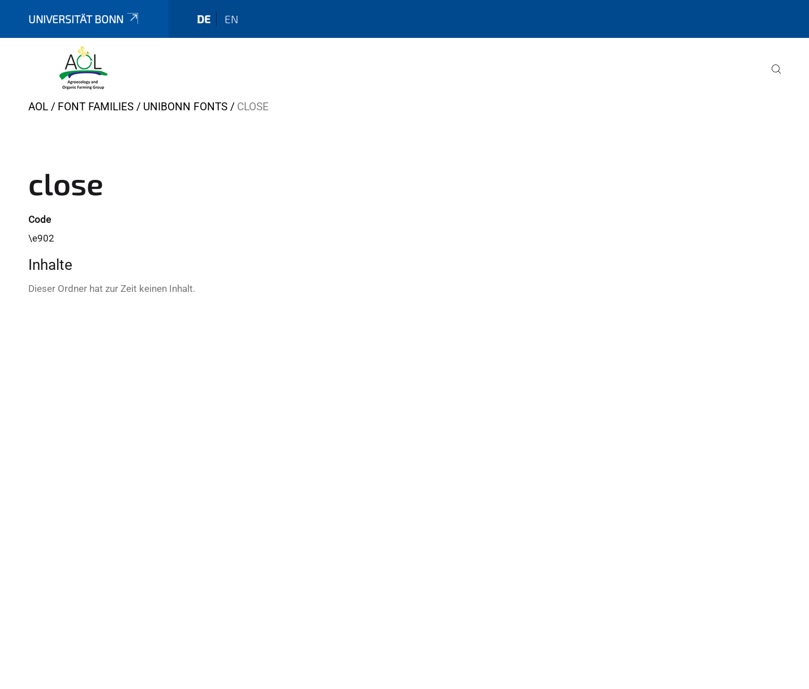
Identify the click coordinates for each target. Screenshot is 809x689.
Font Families (96, 106)
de (203, 18)
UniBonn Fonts (185, 106)
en (231, 18)
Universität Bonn (84, 18)
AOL (38, 106)
